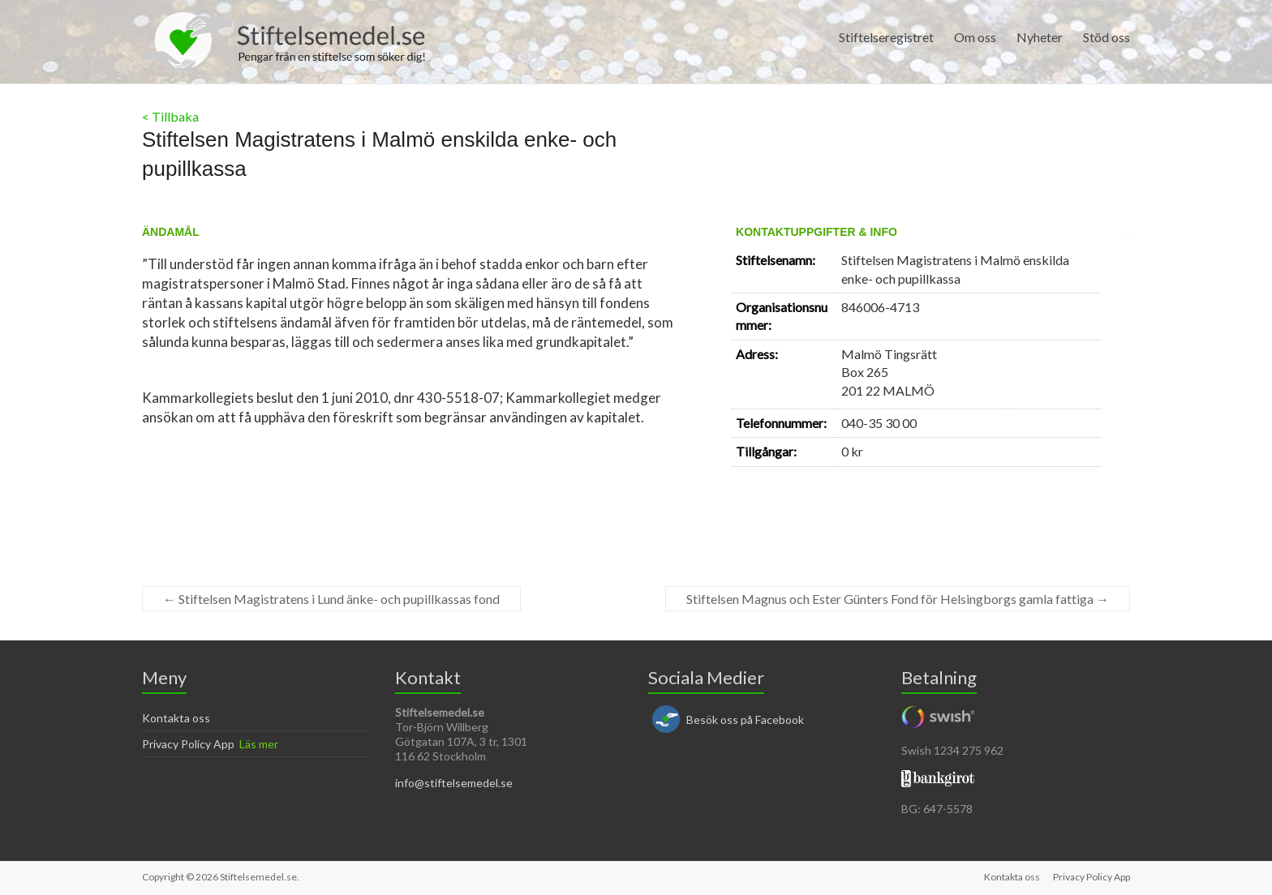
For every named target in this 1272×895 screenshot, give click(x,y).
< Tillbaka (170, 116)
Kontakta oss (176, 718)
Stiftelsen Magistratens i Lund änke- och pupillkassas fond (331, 598)
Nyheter (1039, 37)
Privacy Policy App (188, 744)
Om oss (975, 37)
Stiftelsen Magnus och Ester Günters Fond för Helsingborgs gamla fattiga (897, 598)
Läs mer (258, 744)
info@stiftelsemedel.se (454, 783)
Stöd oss (1106, 37)
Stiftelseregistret (886, 37)
